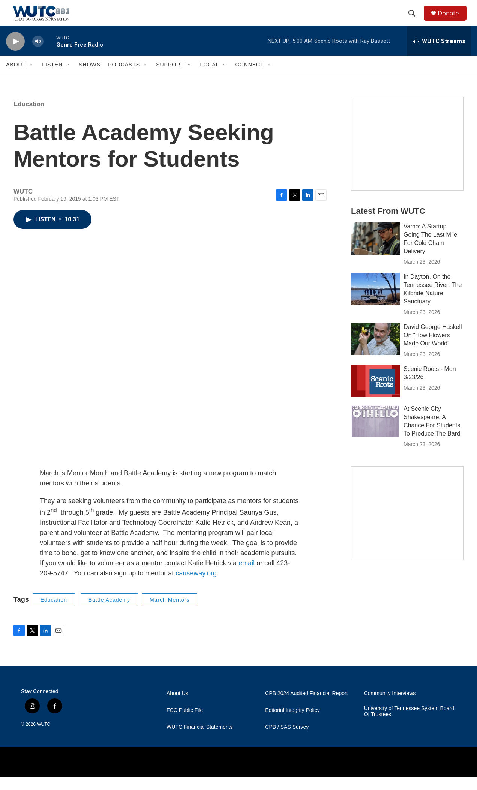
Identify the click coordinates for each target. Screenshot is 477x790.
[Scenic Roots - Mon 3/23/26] (375, 394)
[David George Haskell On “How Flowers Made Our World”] (375, 352)
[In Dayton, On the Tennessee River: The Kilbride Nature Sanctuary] (375, 302)
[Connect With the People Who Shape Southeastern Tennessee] (407, 526)
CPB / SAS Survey (287, 740)
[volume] (38, 54)
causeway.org (196, 586)
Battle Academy (109, 613)
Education (29, 117)
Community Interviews (390, 706)
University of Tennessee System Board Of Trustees (409, 724)
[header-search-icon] (414, 20)
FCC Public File (184, 723)
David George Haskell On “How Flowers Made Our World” (433, 348)
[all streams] (439, 54)
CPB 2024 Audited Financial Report (306, 706)
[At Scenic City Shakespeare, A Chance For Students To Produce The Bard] (375, 434)
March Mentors (169, 613)
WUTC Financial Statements (199, 740)
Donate (452, 20)
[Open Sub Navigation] (31, 78)
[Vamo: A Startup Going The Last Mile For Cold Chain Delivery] (375, 252)
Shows (89, 78)
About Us (177, 706)
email (246, 576)
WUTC (43, 737)
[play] (15, 54)
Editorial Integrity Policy (292, 723)
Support (170, 78)
